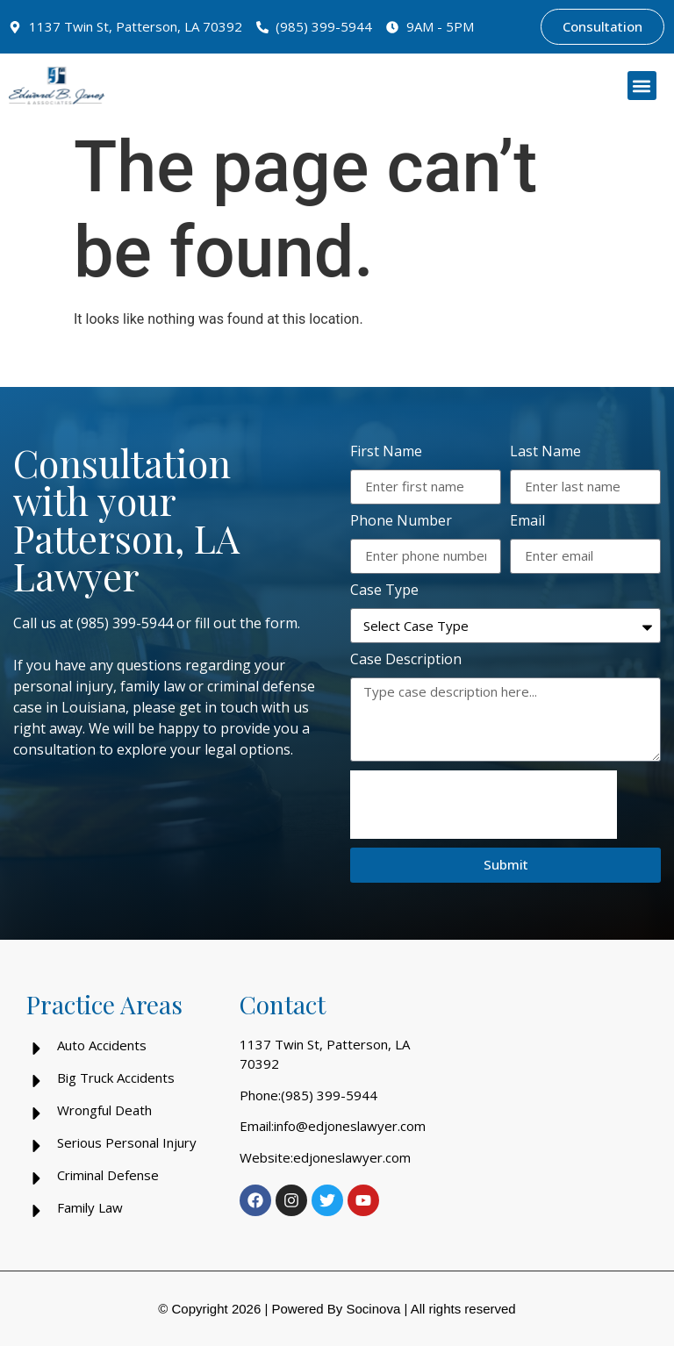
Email (527, 521)
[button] (641, 85)
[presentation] (483, 804)
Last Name (545, 452)
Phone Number (401, 521)
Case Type (384, 591)
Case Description (406, 660)
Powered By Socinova (335, 1308)
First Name (386, 452)
